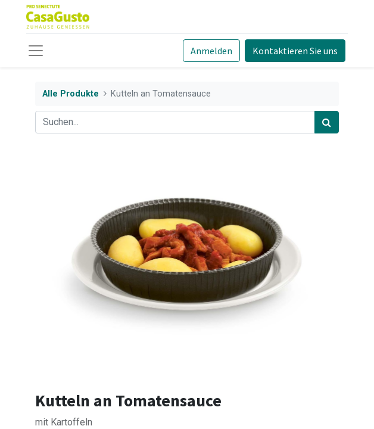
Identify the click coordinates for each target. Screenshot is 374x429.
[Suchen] (326, 122)
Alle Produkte (70, 94)
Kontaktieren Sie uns (295, 51)
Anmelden (211, 51)
